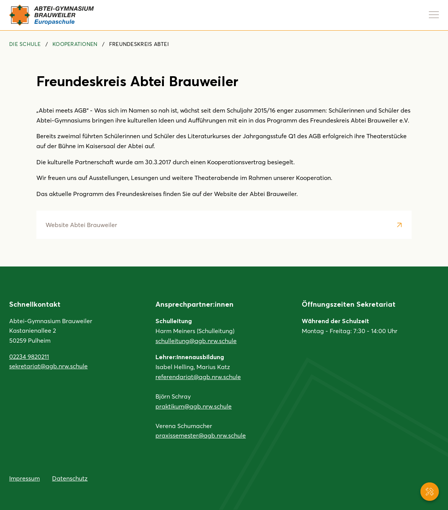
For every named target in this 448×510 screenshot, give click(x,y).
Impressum (24, 478)
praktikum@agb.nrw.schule (193, 406)
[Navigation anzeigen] (434, 14)
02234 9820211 (29, 356)
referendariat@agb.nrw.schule (198, 377)
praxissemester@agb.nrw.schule (200, 435)
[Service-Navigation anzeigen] (429, 491)
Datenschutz (70, 478)
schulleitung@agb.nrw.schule (196, 341)
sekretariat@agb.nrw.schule (48, 366)
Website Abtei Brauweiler (81, 225)
